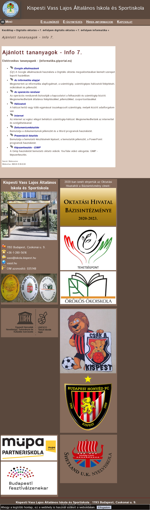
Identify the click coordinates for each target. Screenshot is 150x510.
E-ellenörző (50, 21)
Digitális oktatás (26, 30)
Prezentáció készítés (26, 136)
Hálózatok (20, 104)
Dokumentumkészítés (26, 127)
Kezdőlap (7, 30)
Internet (18, 116)
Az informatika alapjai (27, 80)
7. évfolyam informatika (92, 30)
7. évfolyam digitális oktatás (57, 30)
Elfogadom (104, 507)
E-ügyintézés (72, 21)
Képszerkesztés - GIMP (27, 147)
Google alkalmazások (26, 68)
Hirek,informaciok (99, 21)
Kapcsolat (124, 21)
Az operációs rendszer (27, 92)
